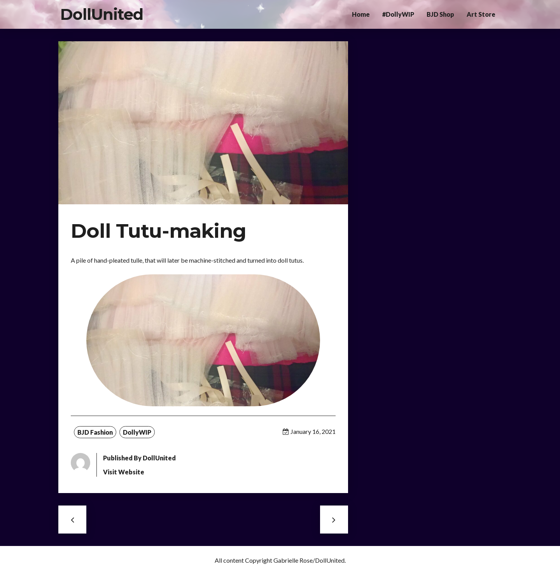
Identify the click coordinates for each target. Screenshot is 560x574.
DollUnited (101, 14)
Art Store (481, 14)
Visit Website (123, 472)
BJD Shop (440, 14)
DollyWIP (137, 432)
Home (361, 14)
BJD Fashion (95, 432)
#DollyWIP (398, 14)
